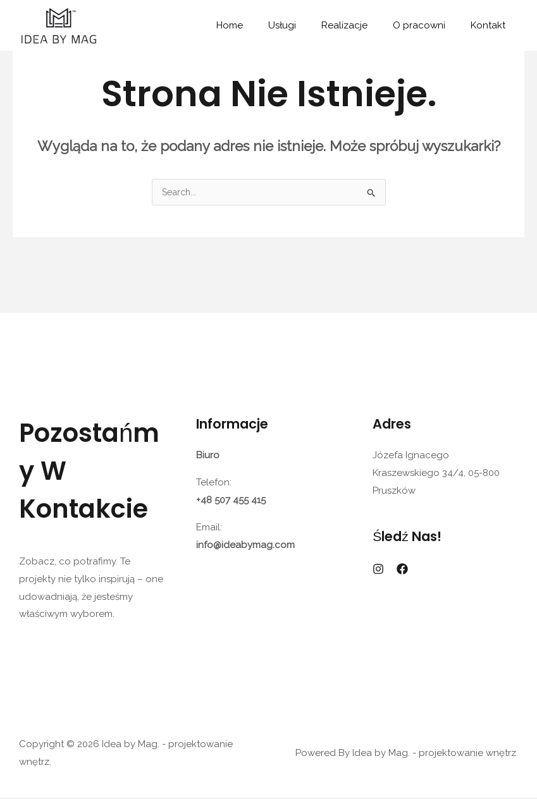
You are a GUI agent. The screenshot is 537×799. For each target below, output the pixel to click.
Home (258, 25)
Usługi (304, 25)
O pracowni (428, 25)
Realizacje (360, 25)
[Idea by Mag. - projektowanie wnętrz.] (58, 24)
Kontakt (491, 25)
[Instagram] (378, 570)
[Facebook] (402, 570)
